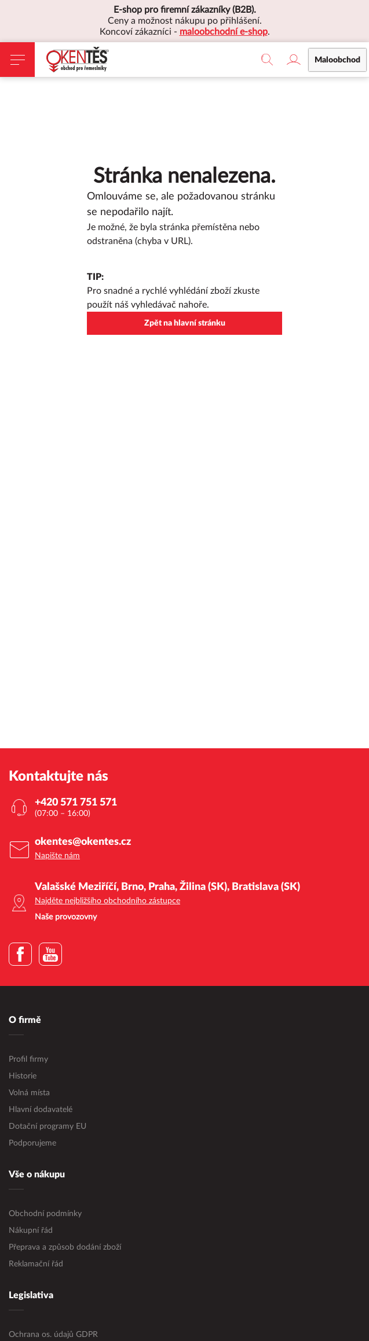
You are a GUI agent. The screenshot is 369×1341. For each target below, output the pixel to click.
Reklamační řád (36, 1264)
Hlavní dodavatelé (40, 1110)
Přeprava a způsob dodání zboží (65, 1247)
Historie (22, 1076)
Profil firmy (28, 1059)
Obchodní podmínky (45, 1214)
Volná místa (29, 1093)
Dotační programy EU (47, 1126)
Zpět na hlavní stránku (184, 323)
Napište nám (57, 856)
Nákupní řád (31, 1231)
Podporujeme (32, 1143)
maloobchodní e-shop (224, 31)
